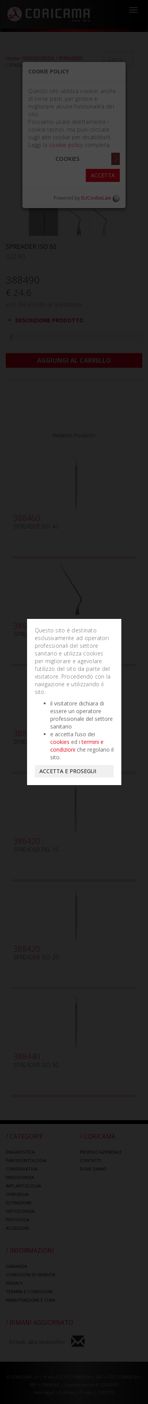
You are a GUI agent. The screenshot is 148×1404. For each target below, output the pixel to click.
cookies (60, 741)
